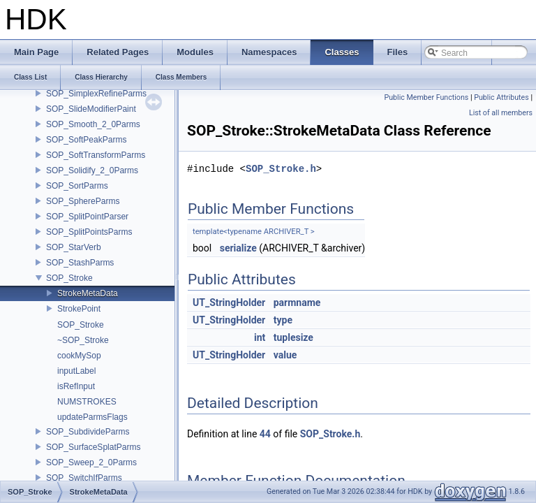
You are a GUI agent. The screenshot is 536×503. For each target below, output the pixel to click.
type (283, 320)
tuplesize (293, 337)
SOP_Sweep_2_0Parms (91, 462)
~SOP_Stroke (83, 340)
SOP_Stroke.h (281, 168)
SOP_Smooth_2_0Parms (93, 124)
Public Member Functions (427, 97)
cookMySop (79, 355)
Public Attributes (501, 97)
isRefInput (76, 386)
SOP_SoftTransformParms (95, 155)
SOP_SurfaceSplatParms (93, 447)
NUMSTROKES (87, 402)
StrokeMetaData (87, 293)
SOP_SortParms (77, 186)
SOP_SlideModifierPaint (91, 109)
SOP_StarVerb (73, 247)
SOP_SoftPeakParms (86, 140)
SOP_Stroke (69, 278)
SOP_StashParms (80, 263)
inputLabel (76, 371)
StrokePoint (78, 309)
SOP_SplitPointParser (87, 216)
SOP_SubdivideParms (87, 432)
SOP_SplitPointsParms (89, 232)
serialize (238, 248)
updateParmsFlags (92, 417)
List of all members (501, 112)
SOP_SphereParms (82, 201)
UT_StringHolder (229, 302)
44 (265, 433)
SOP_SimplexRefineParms (96, 94)
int (259, 337)
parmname (297, 302)
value (285, 354)
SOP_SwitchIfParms (84, 478)
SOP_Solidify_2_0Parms (92, 170)
